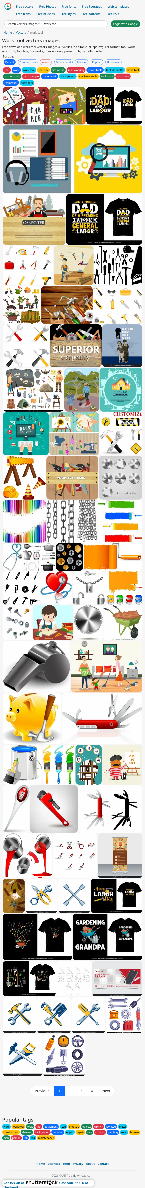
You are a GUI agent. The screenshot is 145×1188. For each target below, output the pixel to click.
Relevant (81, 62)
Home (8, 32)
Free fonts (69, 7)
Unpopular (113, 62)
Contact (103, 1164)
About (90, 1164)
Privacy (78, 1164)
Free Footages (92, 7)
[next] (106, 1091)
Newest (45, 62)
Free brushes (45, 14)
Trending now (27, 62)
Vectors (21, 32)
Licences (54, 1164)
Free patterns (91, 14)
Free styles (68, 14)
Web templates (118, 7)
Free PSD (112, 14)
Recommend (63, 62)
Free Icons (23, 14)
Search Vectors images (22, 24)
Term (66, 1164)
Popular (97, 62)
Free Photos (47, 7)
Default (9, 62)
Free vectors (24, 7)
